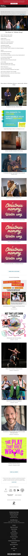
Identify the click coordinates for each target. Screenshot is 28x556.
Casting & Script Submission (14, 540)
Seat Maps (14, 531)
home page (22, 14)
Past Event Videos (14, 536)
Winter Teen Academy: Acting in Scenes (14, 368)
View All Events (14, 472)
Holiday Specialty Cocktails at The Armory (14, 150)
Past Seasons (14, 534)
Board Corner (14, 548)
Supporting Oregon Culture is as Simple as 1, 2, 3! (14, 128)
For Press (14, 538)
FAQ (14, 550)
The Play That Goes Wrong (14, 463)
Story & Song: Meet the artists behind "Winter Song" (14, 219)
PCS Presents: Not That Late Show (14, 338)
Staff (14, 546)
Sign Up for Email (14, 527)
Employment (14, 542)
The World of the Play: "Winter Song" (14, 106)
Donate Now (14, 3)
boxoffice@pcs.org (14, 517)
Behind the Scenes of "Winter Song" (14, 197)
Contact (14, 525)
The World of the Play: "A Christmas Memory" (14, 263)
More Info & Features (14, 271)
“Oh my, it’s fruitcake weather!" (14, 241)
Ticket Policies (14, 529)
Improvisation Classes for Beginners (14, 400)
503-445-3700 (14, 516)
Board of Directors (14, 544)
